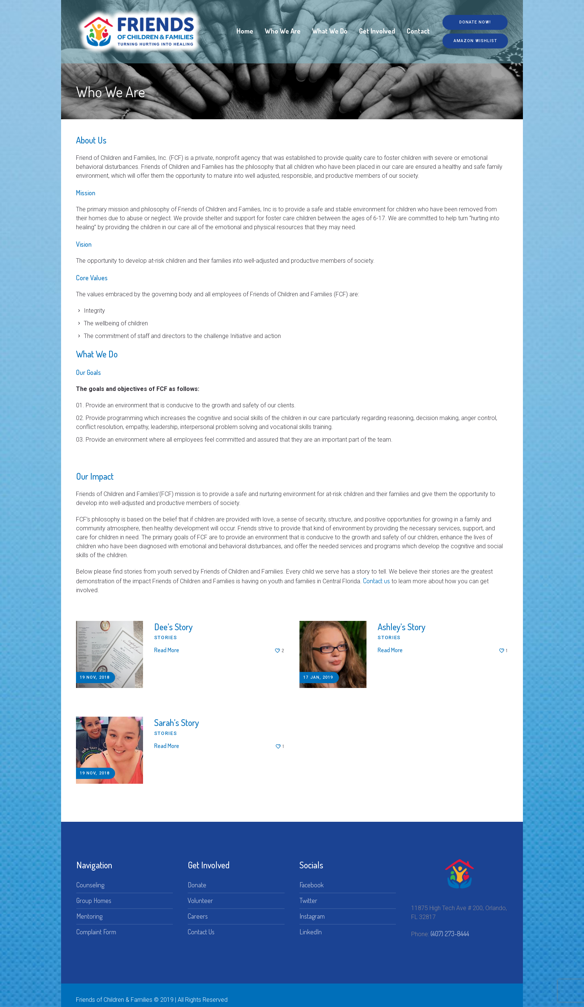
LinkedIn (310, 922)
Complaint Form (96, 922)
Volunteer (200, 891)
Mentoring (89, 907)
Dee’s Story (173, 626)
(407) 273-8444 (450, 924)
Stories (165, 637)
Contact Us (201, 922)
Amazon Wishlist (473, 41)
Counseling (90, 875)
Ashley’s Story (401, 626)
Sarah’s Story (176, 717)
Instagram (312, 907)
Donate (197, 875)
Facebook (311, 875)
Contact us (376, 581)
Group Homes (93, 891)
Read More (166, 650)
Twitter (308, 891)
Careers (198, 907)
